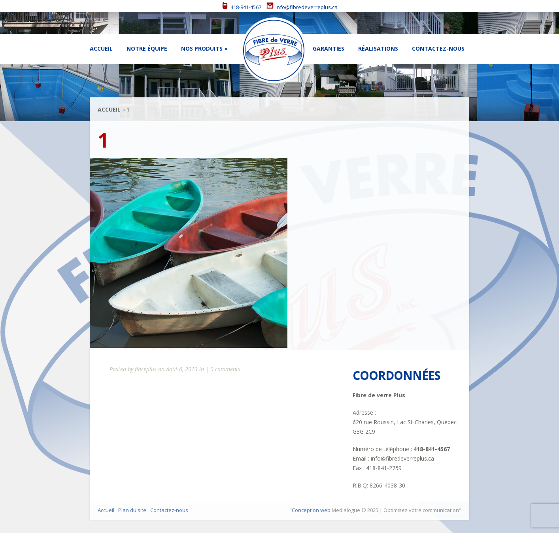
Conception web (311, 510)
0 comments (225, 369)
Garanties (328, 48)
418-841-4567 (241, 7)
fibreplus (146, 369)
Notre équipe (147, 48)
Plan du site (132, 510)
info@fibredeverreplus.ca (302, 7)
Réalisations (378, 48)
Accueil (101, 48)
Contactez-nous (438, 48)
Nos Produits (202, 48)
